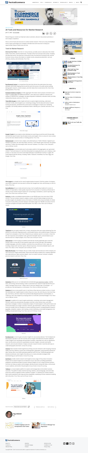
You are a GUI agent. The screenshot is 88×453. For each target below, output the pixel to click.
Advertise (27, 443)
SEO (41, 2)
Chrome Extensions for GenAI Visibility (71, 66)
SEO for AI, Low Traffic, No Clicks (72, 123)
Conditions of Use (48, 445)
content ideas (13, 94)
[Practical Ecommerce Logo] (15, 2)
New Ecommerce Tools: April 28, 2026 (71, 73)
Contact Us (8, 445)
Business (56, 2)
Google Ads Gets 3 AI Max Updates (72, 62)
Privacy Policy (47, 446)
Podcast (26, 446)
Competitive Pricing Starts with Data (72, 81)
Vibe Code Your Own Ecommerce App (71, 70)
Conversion (48, 2)
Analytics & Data (9, 27)
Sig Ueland (16, 32)
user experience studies (42, 282)
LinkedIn (65, 443)
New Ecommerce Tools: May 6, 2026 (72, 77)
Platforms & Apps (18, 423)
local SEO (8, 309)
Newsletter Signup (29, 445)
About (77, 2)
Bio (14, 415)
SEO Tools (43, 423)
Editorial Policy (9, 446)
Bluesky (71, 443)
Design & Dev (64, 2)
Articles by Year (47, 443)
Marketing (35, 2)
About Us (8, 443)
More (71, 2)
